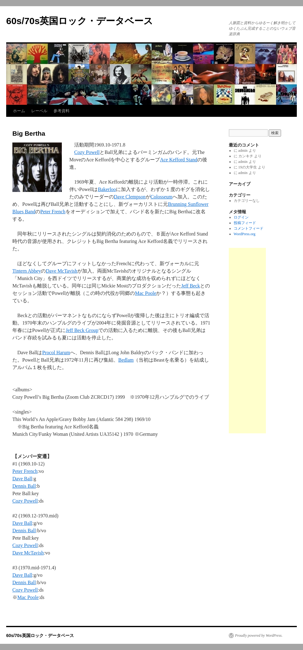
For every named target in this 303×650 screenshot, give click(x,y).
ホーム (19, 110)
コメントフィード (248, 228)
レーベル (39, 110)
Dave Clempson (130, 196)
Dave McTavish (61, 271)
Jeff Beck (190, 285)
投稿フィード (245, 223)
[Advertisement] (247, 340)
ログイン (241, 217)
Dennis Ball (24, 486)
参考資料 (61, 110)
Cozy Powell (87, 152)
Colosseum (162, 196)
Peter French (52, 211)
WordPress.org (244, 234)
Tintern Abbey (26, 271)
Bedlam (126, 360)
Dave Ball (22, 478)
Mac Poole (145, 293)
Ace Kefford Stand (178, 159)
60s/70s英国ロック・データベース (79, 21)
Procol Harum (56, 352)
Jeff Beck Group (82, 330)
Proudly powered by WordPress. (259, 635)
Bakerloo (107, 189)
